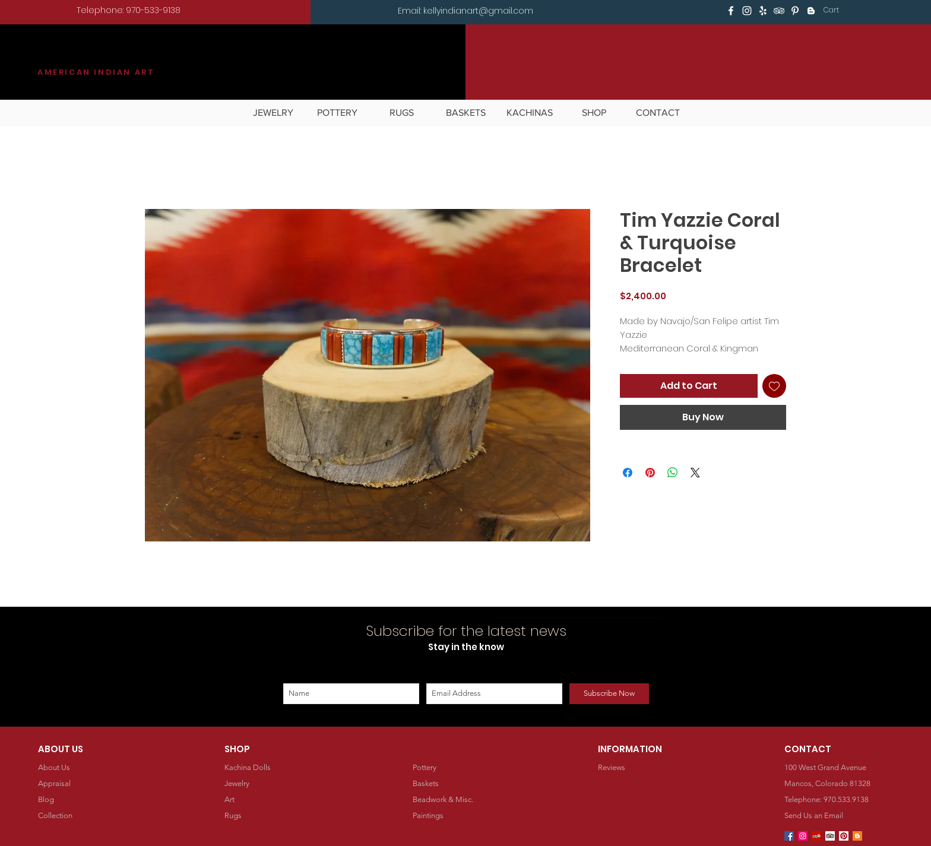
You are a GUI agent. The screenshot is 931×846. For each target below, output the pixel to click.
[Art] (277, 800)
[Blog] (91, 800)
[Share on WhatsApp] (673, 472)
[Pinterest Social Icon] (843, 836)
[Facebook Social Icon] (789, 836)
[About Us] (91, 768)
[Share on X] (695, 472)
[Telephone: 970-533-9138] (128, 10)
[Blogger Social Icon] (857, 836)
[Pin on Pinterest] (650, 472)
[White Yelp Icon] (763, 11)
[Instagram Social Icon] (803, 836)
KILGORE (80, 57)
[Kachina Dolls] (280, 768)
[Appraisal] (91, 784)
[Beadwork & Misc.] (466, 800)
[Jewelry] (277, 784)
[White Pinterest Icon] (795, 11)
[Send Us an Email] (838, 816)
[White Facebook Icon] (731, 11)
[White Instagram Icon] (747, 11)
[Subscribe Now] (609, 693)
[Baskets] (466, 784)
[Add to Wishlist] (774, 386)
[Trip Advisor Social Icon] (830, 836)
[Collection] (91, 816)
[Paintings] (466, 816)
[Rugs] (278, 816)
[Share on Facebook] (627, 472)
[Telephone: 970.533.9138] (838, 800)
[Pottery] (469, 768)
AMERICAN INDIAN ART (95, 72)
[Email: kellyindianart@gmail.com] (465, 11)
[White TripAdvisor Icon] (779, 11)
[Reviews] (651, 768)
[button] (839, 10)
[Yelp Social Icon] (816, 836)
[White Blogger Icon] (811, 11)
